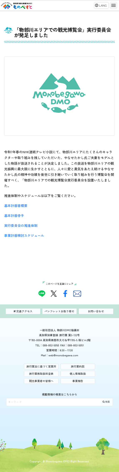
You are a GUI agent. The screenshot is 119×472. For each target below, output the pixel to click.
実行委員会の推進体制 (20, 225)
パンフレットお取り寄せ (59, 311)
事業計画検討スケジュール (24, 235)
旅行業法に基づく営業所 (41, 366)
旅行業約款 (77, 366)
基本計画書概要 (15, 205)
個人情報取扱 (78, 374)
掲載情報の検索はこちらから (59, 394)
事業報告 (77, 381)
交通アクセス (23, 311)
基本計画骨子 (14, 215)
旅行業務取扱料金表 (41, 374)
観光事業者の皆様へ (41, 381)
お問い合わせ (96, 311)
